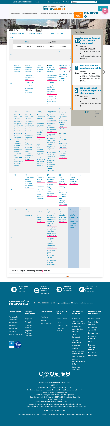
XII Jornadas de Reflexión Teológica (51, 179)
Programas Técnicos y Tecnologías (29, 333)
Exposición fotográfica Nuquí (29, 149)
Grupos (43, 320)
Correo (58, 322)
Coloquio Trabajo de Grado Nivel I (40, 196)
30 (70, 209)
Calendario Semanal (35, 33)
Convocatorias (46, 323)
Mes (52, 33)
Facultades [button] (42, 14)
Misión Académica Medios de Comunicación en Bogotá (18, 114)
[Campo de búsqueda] (82, 1)
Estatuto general (94, 319)
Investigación (46, 311)
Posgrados (28, 322)
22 (60, 175)
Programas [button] (15, 14)
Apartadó (38, 2)
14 (48, 108)
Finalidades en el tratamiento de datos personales (78, 353)
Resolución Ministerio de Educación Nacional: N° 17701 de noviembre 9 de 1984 (55, 390)
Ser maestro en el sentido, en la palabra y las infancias (90, 90)
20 (11, 139)
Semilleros (44, 317)
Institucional (13, 322)
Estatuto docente (94, 333)
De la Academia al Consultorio (28, 213)
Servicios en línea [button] (66, 14)
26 (26, 209)
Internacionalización (16, 334)
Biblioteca (12, 331)
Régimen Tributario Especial (91, 347)
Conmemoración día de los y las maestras (52, 77)
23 (70, 175)
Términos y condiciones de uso (55, 410)
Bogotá (47, 2)
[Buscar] (95, 2)
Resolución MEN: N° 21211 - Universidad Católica (55, 387)
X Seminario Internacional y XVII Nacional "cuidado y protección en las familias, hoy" (51, 144)
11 (15, 108)
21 (11, 190)
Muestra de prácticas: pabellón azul (40, 179)
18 (11, 55)
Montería (66, 2)
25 (15, 209)
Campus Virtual (79, 15)
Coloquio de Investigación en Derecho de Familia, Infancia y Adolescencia (51, 231)
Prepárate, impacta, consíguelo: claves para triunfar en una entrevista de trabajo (51, 87)
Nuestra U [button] (53, 14)
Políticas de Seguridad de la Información (77, 329)
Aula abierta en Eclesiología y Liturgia (51, 129)
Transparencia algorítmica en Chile (29, 77)
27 (37, 209)
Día (11, 37)
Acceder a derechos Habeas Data (78, 361)
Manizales (56, 2)
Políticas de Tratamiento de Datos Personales (78, 321)
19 (11, 83)
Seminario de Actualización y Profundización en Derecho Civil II (51, 99)
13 (37, 108)
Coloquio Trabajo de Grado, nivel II (63, 202)
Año (46, 33)
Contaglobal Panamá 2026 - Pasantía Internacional (90, 41)
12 (26, 108)
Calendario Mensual (17, 33)
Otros (90, 342)
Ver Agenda (96, 113)
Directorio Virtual (62, 325)
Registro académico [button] (29, 14)
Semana (60, 33)
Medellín (83, 303)
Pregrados (28, 319)
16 (70, 108)
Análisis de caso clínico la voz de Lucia (29, 84)
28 (48, 209)
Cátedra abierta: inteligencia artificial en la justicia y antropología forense (51, 189)
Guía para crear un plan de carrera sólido (90, 66)
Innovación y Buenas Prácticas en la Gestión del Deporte (51, 254)
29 (60, 209)
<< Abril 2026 (24, 42)
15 (60, 108)
